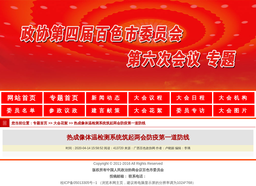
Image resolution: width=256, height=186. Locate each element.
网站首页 (22, 97)
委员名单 (22, 110)
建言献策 (106, 110)
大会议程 (149, 98)
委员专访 (191, 110)
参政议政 (64, 110)
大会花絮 (149, 110)
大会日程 (191, 98)
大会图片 (234, 110)
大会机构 (234, 98)
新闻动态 (106, 98)
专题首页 (64, 97)
